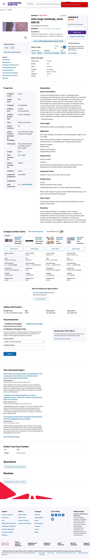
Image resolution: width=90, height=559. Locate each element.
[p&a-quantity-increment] (84, 28)
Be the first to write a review (16, 482)
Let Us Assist (72, 53)
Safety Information (9, 68)
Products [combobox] (30, 4)
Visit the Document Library (62, 339)
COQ (12, 48)
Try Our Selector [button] (40, 299)
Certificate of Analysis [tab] (13, 324)
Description (6, 62)
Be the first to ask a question (15, 467)
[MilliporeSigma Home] (14, 4)
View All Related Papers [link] (12, 437)
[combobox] (49, 4)
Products (2, 10)
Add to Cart (77, 32)
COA (6, 48)
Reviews (5, 78)
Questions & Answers (9, 75)
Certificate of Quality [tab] (34, 324)
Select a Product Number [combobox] (13, 342)
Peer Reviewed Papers (10, 73)
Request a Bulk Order (77, 36)
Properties (6, 60)
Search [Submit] (10, 354)
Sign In (36, 41)
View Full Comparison (35, 231)
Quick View (14, 249)
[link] (9, 514)
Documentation (7, 70)
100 (19, 99)
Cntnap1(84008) (26, 184)
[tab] (4, 10)
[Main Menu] (4, 4)
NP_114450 (21, 155)
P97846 (20, 163)
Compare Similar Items (10, 65)
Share (63, 15)
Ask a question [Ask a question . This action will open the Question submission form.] (56, 28)
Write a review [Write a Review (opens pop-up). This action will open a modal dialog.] (46, 28)
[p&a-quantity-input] (77, 28)
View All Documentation (12, 52)
